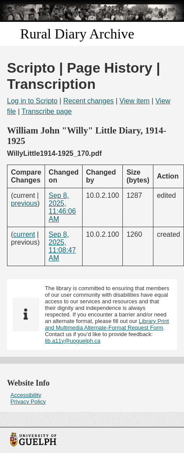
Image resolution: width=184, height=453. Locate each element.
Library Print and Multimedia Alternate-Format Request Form (107, 324)
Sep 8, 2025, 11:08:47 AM (62, 246)
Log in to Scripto (32, 101)
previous (24, 203)
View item (134, 101)
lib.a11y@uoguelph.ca (73, 340)
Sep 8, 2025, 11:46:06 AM (62, 207)
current (24, 234)
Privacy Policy (28, 401)
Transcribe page (46, 111)
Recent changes (88, 101)
